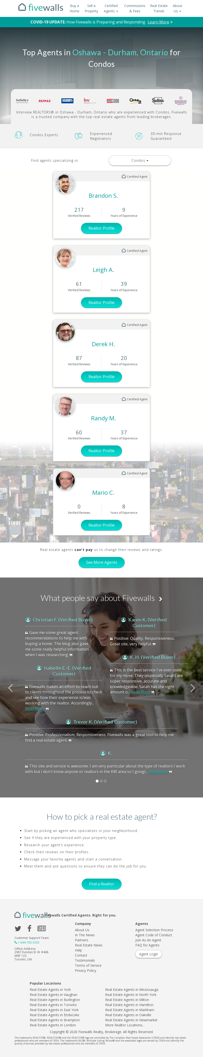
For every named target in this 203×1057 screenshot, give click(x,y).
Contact (81, 955)
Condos (139, 160)
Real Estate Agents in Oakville (128, 1015)
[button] (15, 698)
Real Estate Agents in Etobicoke (54, 1015)
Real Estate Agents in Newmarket (131, 1020)
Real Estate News (88, 945)
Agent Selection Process (154, 930)
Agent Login (148, 954)
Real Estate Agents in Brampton (55, 1020)
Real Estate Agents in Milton (127, 999)
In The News (85, 935)
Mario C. (103, 492)
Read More (35, 708)
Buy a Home (74, 8)
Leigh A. (103, 270)
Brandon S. (103, 195)
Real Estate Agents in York (50, 989)
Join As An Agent (148, 940)
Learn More (158, 22)
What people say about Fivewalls (101, 598)
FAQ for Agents (147, 945)
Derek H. (103, 344)
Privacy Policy (85, 970)
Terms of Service (88, 965)
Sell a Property (91, 8)
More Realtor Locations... (125, 1025)
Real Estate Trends (159, 8)
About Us (82, 930)
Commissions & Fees (134, 8)
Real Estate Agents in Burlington (55, 999)
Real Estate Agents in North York (130, 994)
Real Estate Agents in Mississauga (131, 989)
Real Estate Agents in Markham (129, 1010)
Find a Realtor (101, 884)
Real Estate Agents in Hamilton (129, 1004)
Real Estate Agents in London (53, 1025)
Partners (81, 940)
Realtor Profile (101, 228)
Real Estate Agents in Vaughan (53, 994)
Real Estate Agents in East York (54, 1010)
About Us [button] (177, 8)
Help (78, 950)
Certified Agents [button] (111, 8)
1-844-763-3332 (28, 942)
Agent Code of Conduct (153, 935)
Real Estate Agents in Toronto (53, 1004)
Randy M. (103, 418)
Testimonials (85, 960)
